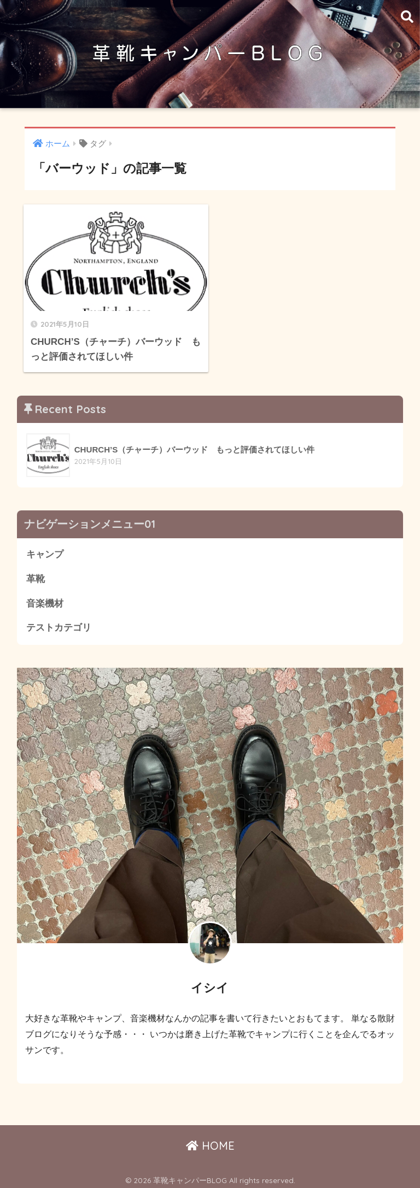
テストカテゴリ (58, 624)
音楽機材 (44, 599)
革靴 (35, 574)
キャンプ (44, 550)
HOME (210, 1141)
